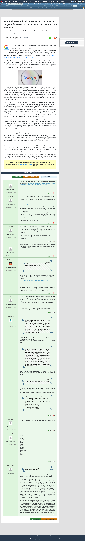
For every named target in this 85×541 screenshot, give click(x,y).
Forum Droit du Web (51, 8)
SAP (64, 6)
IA (28, 3)
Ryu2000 (11, 319)
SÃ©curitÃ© (69, 6)
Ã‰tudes (51, 1)
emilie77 (10, 437)
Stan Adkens (23, 35)
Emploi (45, 1)
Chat (30, 1)
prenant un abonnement (24, 165)
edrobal (10, 422)
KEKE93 (10, 200)
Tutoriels (15, 1)
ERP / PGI (51, 6)
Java (41, 3)
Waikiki (11, 230)
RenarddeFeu (11, 248)
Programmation (57, 3)
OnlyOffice (79, 6)
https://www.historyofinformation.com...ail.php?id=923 (31, 207)
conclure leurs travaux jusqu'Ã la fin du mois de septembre (30, 57)
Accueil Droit (30, 8)
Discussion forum (72, 42)
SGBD (64, 3)
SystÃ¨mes (79, 3)
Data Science (45, 6)
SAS (60, 6)
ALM (31, 3)
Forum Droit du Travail (40, 8)
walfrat (11, 300)
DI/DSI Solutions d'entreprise (15, 3)
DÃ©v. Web (46, 3)
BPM (28, 6)
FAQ (20, 1)
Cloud (24, 3)
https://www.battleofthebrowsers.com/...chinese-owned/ (35, 285)
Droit (57, 1)
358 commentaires (33, 35)
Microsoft (36, 3)
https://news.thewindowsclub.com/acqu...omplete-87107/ (35, 283)
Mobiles (73, 3)
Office (68, 3)
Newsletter (37, 1)
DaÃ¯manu (10, 263)
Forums (7, 1)
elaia (10, 185)
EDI (51, 3)
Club (62, 1)
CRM (56, 6)
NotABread (10, 468)
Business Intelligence (35, 6)
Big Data (23, 6)
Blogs (25, 1)
